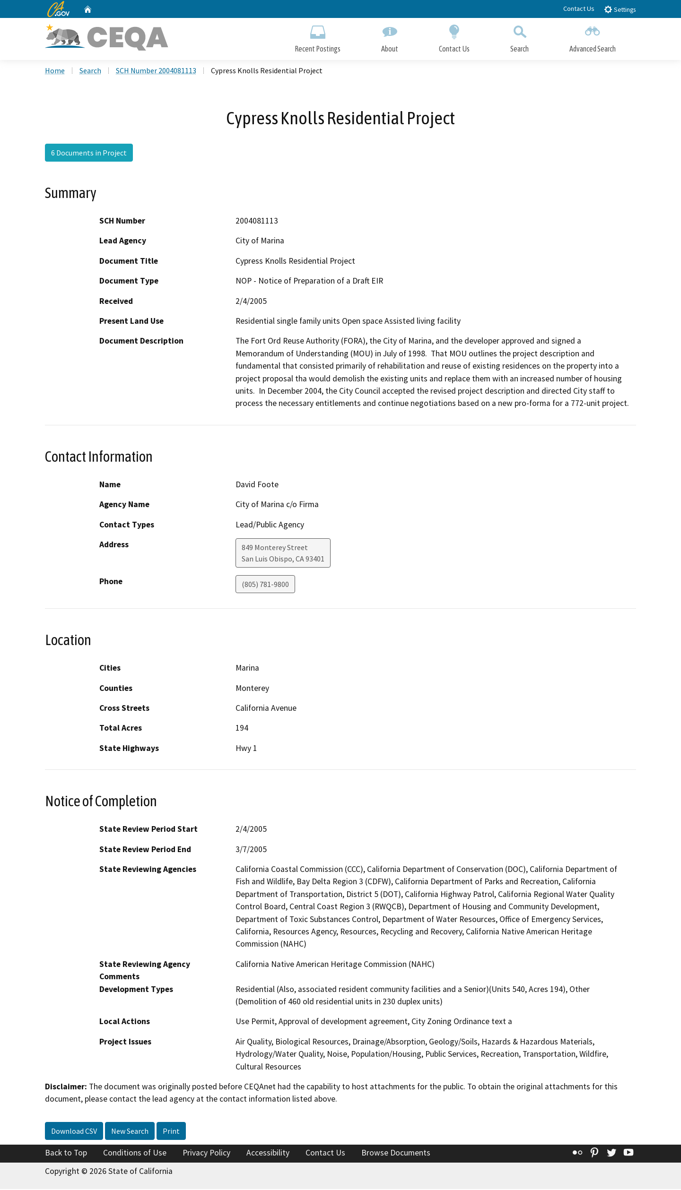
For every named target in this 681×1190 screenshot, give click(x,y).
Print (171, 1132)
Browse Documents (395, 1153)
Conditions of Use (134, 1153)
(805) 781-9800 (265, 585)
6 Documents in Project (89, 153)
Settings (620, 9)
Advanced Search (592, 36)
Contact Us (578, 8)
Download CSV (74, 1132)
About (389, 36)
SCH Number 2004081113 (156, 71)
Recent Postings (317, 36)
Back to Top (66, 1153)
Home (55, 71)
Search (519, 36)
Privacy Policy (206, 1153)
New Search (129, 1132)
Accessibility (267, 1153)
